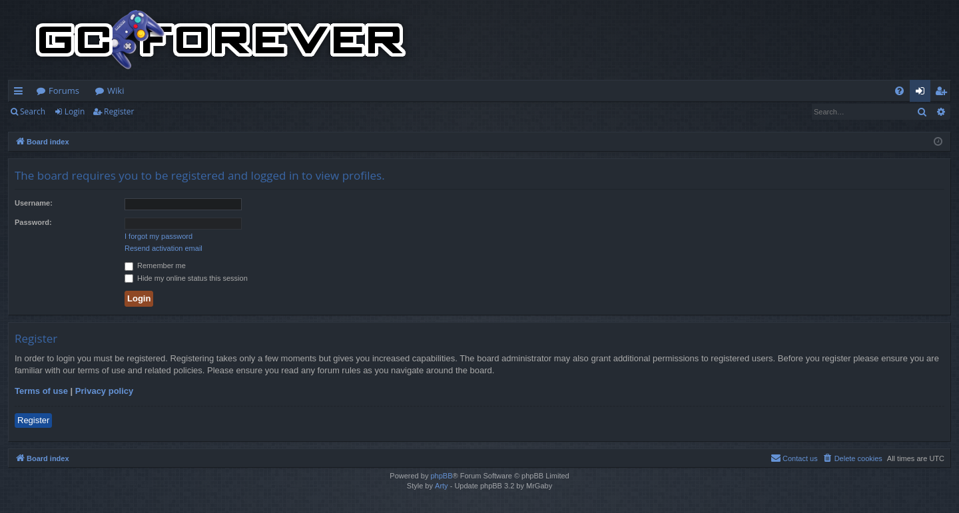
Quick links (21, 93)
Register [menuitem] (943, 93)
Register (119, 111)
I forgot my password (158, 236)
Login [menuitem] (922, 93)
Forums (64, 90)
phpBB (441, 476)
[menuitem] (899, 91)
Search (32, 111)
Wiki (115, 90)
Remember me (155, 265)
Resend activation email (163, 248)
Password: (33, 222)
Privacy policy (104, 391)
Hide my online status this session (186, 278)
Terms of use (41, 391)
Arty (441, 486)
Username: (34, 203)
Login (75, 111)
